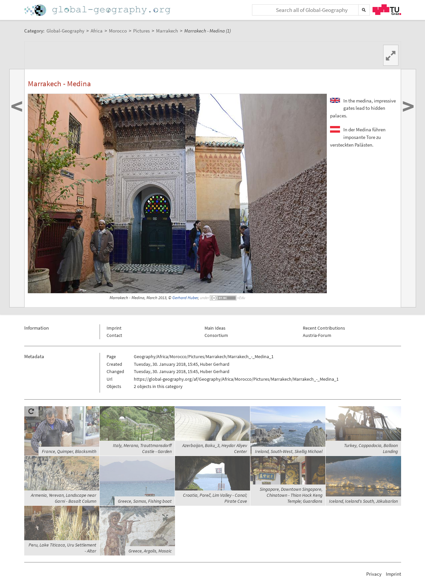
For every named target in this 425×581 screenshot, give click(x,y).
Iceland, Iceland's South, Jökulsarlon (363, 501)
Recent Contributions (324, 328)
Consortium (216, 335)
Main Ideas (215, 328)
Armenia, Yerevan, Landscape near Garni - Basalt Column (63, 498)
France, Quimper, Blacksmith (69, 451)
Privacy (374, 574)
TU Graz (387, 9)
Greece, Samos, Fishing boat (145, 501)
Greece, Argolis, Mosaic (150, 551)
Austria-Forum (317, 335)
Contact (114, 335)
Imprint (114, 328)
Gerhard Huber (185, 297)
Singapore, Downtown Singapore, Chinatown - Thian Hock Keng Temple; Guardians (291, 495)
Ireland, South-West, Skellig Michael (288, 451)
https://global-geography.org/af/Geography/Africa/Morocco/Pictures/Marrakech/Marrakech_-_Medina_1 (236, 379)
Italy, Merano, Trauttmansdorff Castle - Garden (142, 448)
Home (98, 10)
